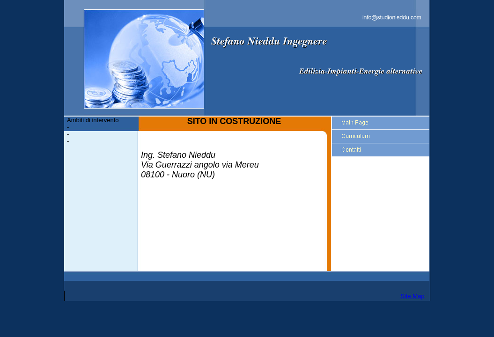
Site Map (412, 296)
